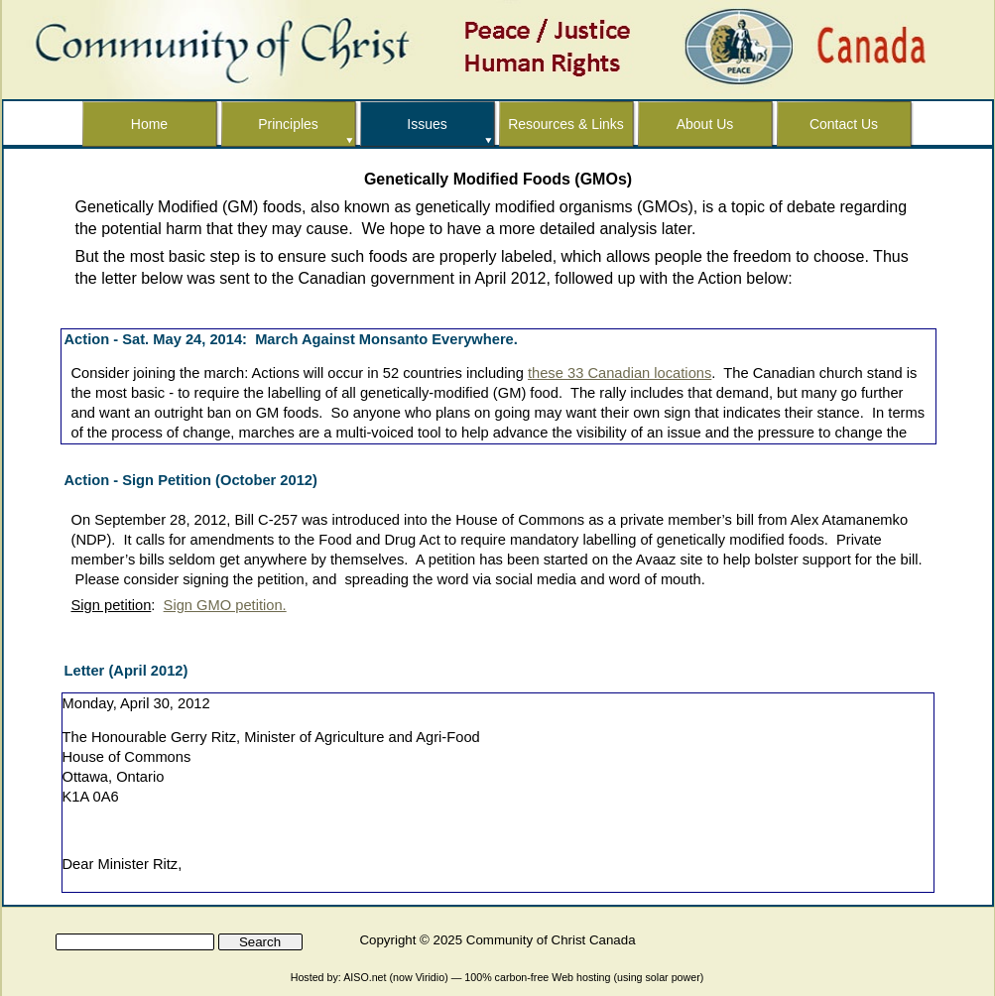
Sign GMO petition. (225, 605)
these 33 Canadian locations (619, 373)
